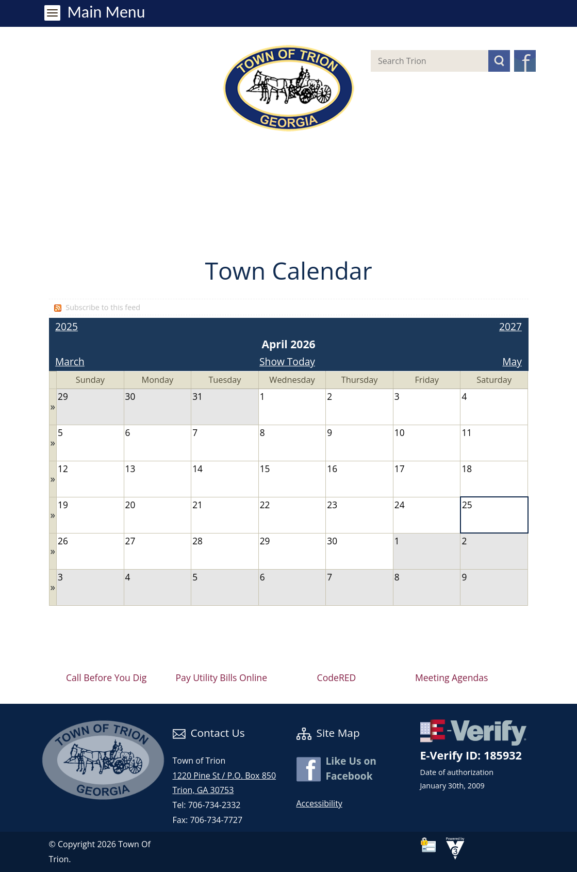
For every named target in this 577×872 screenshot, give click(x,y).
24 (399, 505)
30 (130, 396)
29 (63, 396)
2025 (66, 326)
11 (466, 433)
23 (332, 505)
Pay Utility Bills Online (222, 677)
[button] (499, 61)
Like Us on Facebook (351, 768)
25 (467, 505)
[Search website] (421, 61)
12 (63, 469)
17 (399, 469)
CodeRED (336, 677)
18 (466, 469)
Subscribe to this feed (102, 307)
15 (265, 469)
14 (197, 469)
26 (63, 541)
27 (130, 541)
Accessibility (319, 803)
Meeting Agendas (451, 677)
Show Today (287, 361)
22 (265, 505)
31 (197, 396)
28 (197, 541)
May (512, 361)
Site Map (328, 732)
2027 (510, 326)
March (70, 361)
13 (130, 469)
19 (63, 505)
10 (399, 433)
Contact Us (209, 732)
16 (332, 469)
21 (197, 505)
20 (130, 505)
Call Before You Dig (106, 677)
